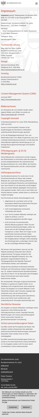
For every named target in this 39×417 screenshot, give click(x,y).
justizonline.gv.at (7, 372)
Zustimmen (13, 407)
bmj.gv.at (4, 369)
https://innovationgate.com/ (11, 99)
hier (6, 402)
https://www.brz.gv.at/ (9, 84)
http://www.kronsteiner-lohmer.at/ (13, 70)
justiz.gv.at (5, 366)
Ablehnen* (26, 407)
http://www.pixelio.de (8, 115)
